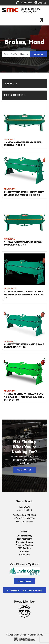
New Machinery (24, 539)
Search (38, 54)
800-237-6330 (24, 2)
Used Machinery (24, 536)
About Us (24, 551)
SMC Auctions (24, 548)
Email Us (40, 2)
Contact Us (24, 470)
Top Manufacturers (15, 95)
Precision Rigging (24, 542)
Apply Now (24, 581)
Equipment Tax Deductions (24, 590)
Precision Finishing (24, 545)
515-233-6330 (27, 518)
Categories (10, 83)
